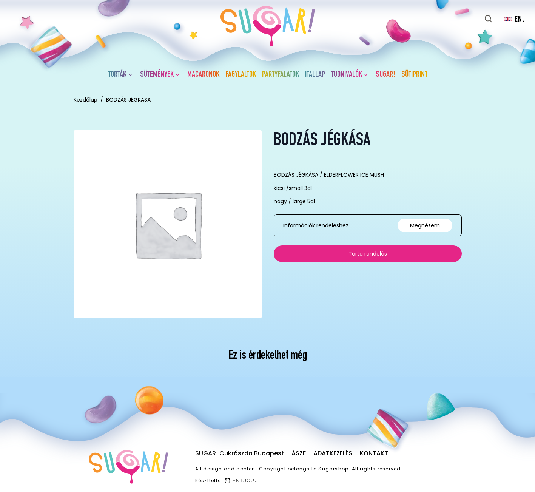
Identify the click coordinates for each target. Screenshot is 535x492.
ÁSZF (298, 453)
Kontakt (374, 453)
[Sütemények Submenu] (179, 75)
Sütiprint (414, 75)
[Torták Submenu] (131, 75)
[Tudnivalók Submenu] (367, 75)
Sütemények (157, 75)
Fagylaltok (240, 75)
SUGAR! (385, 75)
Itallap (315, 75)
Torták (117, 75)
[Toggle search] (488, 19)
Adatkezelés (332, 453)
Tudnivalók (346, 75)
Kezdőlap (85, 99)
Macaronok (203, 75)
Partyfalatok (280, 75)
